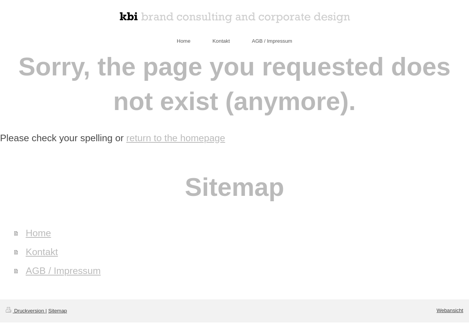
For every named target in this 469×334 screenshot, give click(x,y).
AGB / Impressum (63, 271)
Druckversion (25, 311)
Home (38, 233)
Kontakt (42, 252)
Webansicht (450, 310)
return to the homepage (175, 138)
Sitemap (57, 311)
